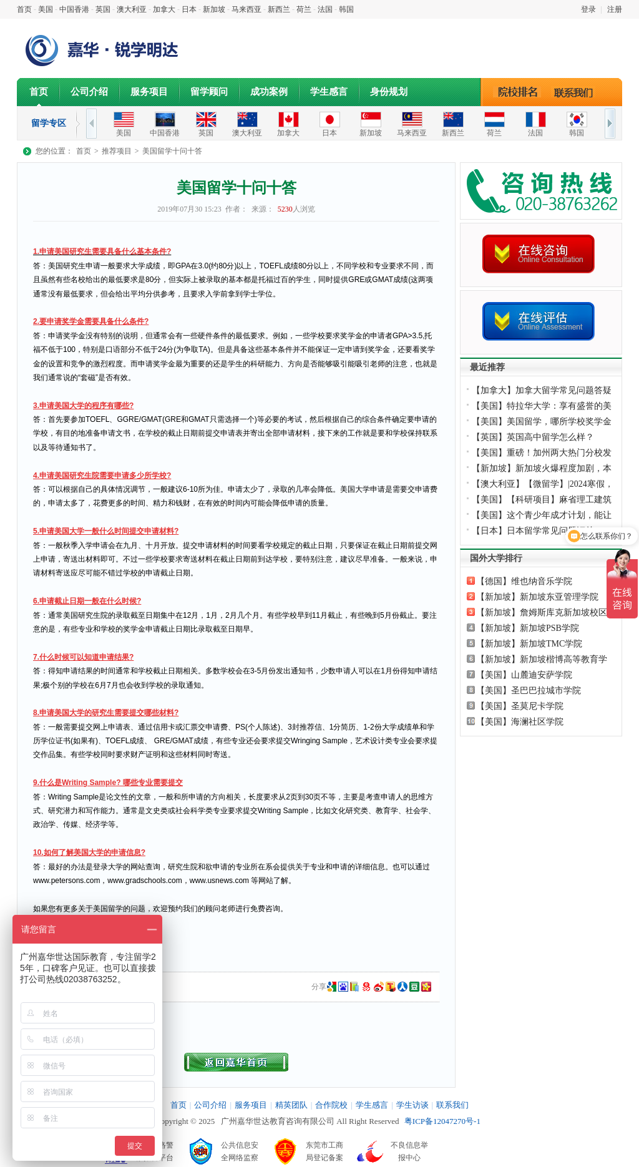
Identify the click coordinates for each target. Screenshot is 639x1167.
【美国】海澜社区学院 (519, 721)
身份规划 (388, 92)
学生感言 (329, 92)
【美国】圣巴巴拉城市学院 (528, 690)
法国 (325, 9)
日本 (189, 9)
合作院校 (331, 1105)
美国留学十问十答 (172, 151)
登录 (588, 9)
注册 (614, 9)
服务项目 (149, 92)
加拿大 (164, 9)
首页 (24, 9)
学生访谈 (412, 1105)
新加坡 (214, 9)
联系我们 (576, 91)
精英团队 (291, 1105)
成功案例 (269, 92)
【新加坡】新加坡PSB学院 (527, 628)
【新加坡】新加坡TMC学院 (529, 643)
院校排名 (517, 91)
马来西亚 (246, 9)
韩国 (346, 9)
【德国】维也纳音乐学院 (524, 581)
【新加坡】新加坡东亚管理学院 (537, 597)
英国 (102, 9)
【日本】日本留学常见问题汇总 (533, 530)
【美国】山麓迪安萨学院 (524, 675)
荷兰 (303, 9)
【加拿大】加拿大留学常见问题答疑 (542, 390)
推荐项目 (117, 151)
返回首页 (236, 1062)
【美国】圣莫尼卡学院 (519, 706)
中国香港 (74, 9)
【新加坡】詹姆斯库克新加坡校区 (541, 612)
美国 (45, 9)
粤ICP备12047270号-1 (442, 1121)
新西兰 (279, 9)
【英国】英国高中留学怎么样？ (533, 437)
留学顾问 (209, 92)
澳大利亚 (132, 9)
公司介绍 (89, 92)
